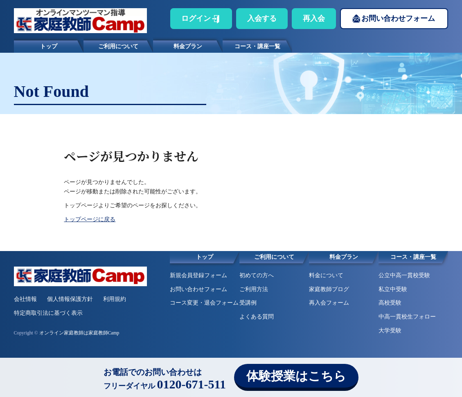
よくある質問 (256, 317)
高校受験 (390, 303)
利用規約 (114, 299)
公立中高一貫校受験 (404, 275)
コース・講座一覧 (257, 46)
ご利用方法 (253, 289)
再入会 (314, 18)
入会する (262, 18)
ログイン (196, 18)
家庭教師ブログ (329, 289)
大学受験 (390, 330)
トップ (48, 46)
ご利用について (118, 46)
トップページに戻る (89, 219)
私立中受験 (393, 289)
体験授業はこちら (296, 376)
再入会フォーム (329, 303)
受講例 (248, 303)
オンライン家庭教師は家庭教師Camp (79, 333)
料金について (326, 275)
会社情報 (25, 299)
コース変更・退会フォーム (204, 303)
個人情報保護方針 (70, 299)
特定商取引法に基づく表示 (48, 313)
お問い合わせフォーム (398, 18)
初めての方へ (256, 275)
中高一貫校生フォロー (407, 317)
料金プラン (188, 46)
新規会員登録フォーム (198, 275)
